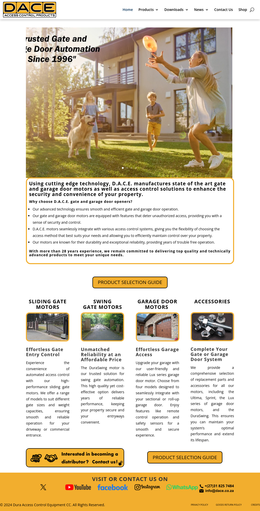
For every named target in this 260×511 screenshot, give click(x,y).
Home (128, 9)
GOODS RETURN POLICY (228, 504)
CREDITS (255, 504)
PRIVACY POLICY (199, 504)
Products (146, 9)
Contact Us (223, 9)
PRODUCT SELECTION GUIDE (130, 282)
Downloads (173, 9)
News (199, 9)
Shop (242, 9)
